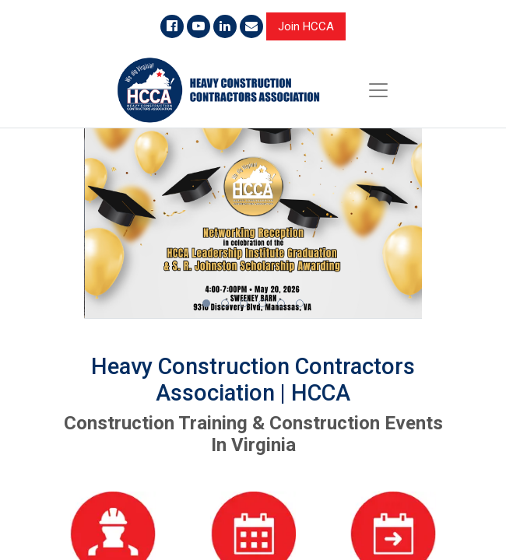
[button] (206, 303)
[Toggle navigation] (378, 90)
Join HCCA (306, 26)
